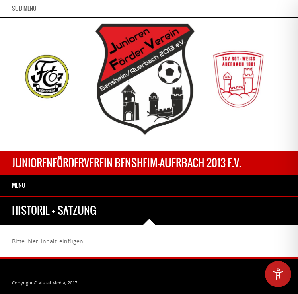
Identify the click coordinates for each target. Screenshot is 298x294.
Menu (18, 185)
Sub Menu (24, 8)
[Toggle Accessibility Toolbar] (278, 274)
